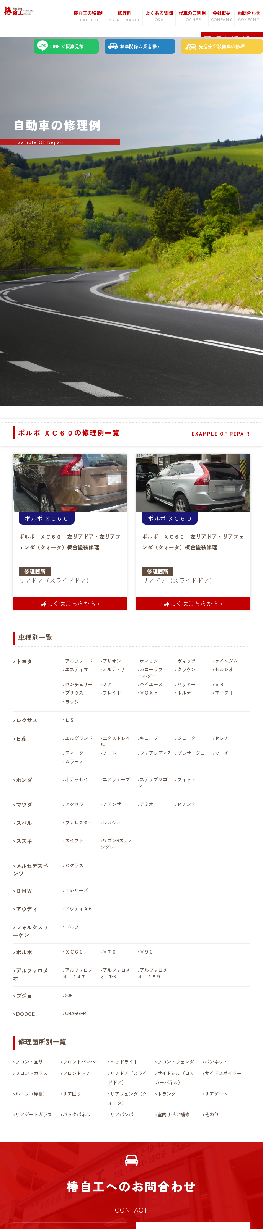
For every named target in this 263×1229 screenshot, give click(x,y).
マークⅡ (224, 693)
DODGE (25, 1014)
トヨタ (24, 662)
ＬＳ (69, 720)
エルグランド (79, 738)
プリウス (74, 693)
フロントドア (76, 1073)
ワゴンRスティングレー (116, 843)
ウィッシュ (151, 661)
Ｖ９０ (147, 952)
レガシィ (112, 822)
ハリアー (186, 684)
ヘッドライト (124, 1061)
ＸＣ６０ (56, 518)
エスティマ (76, 669)
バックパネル (76, 1114)
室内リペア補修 (173, 1114)
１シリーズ (76, 890)
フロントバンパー (81, 1061)
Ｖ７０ (109, 952)
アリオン (112, 661)
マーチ (222, 753)
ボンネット (216, 1061)
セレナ (222, 738)
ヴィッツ (186, 661)
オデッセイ (76, 779)
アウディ (27, 909)
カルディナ (114, 669)
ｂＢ (219, 684)
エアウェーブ (116, 779)
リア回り (72, 1094)
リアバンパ (121, 1114)
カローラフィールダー (153, 672)
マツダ (24, 805)
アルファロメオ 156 (115, 973)
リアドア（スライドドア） (55, 580)
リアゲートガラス (33, 1114)
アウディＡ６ (79, 908)
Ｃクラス (74, 865)
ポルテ (184, 693)
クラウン (186, 669)
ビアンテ (186, 804)
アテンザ (112, 804)
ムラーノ (74, 761)
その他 (212, 1114)
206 (68, 995)
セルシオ (224, 669)
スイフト (74, 840)
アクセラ (74, 804)
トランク (166, 1094)
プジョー (27, 995)
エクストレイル (115, 741)
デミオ (147, 804)
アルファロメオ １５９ (153, 973)
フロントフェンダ (175, 1061)
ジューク (186, 738)
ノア (107, 684)
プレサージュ (191, 753)
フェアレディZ (155, 753)
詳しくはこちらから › (70, 603)
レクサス (27, 720)
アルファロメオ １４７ (78, 973)
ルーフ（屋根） (31, 1094)
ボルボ (34, 518)
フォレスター (79, 822)
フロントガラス (31, 1073)
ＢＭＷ (24, 891)
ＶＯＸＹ (149, 693)
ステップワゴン (153, 782)
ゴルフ (72, 926)
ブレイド (112, 693)
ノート (109, 753)
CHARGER (75, 1013)
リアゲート (216, 1094)
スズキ (24, 841)
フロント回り (29, 1061)
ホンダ (24, 780)
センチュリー (79, 684)
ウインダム (226, 661)
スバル (24, 823)
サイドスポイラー (223, 1073)
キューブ (149, 738)
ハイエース (151, 684)
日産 (21, 739)
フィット (186, 779)
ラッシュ (74, 702)
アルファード (79, 661)
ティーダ (74, 753)
